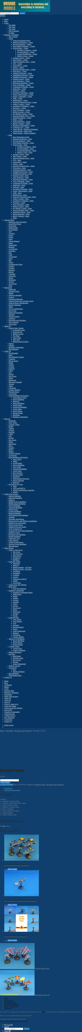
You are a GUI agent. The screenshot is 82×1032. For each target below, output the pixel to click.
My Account (8, 968)
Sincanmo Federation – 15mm (23, 93)
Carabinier (16, 571)
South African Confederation (18, 303)
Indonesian (12, 380)
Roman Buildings (14, 536)
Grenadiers (16, 573)
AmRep (11, 365)
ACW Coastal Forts (15, 529)
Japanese (12, 315)
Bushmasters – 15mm (20, 100)
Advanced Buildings (20, 407)
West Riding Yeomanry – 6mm (23, 143)
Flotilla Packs (13, 228)
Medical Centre (18, 334)
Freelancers (17, 558)
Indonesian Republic (16, 313)
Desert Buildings (18, 399)
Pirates (11, 278)
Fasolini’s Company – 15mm (27, 50)
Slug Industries (14, 673)
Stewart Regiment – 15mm (22, 44)
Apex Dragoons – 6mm (21, 178)
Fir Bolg (11, 33)
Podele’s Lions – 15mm (25, 56)
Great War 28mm (14, 562)
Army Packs (13, 423)
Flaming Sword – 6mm (21, 176)
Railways (12, 500)
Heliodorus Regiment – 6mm (23, 179)
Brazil (11, 243)
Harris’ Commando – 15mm (22, 96)
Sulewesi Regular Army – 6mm (23, 158)
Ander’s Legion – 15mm (21, 104)
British (11, 293)
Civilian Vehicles (14, 390)
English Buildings (15, 496)
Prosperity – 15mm (19, 108)
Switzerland (13, 257)
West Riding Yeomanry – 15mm (24, 46)
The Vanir (12, 27)
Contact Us (8, 677)
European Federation (16, 299)
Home (6, 19)
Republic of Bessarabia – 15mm (24, 125)
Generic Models (18, 637)
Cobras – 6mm (18, 164)
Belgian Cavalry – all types (22, 569)
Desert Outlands (18, 480)
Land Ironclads (14, 617)
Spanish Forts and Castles (17, 527)
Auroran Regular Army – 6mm (23, 210)
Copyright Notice (10, 970)
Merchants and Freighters (17, 320)
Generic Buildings (19, 650)
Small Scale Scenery (11, 494)
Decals (15, 616)
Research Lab (17, 332)
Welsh (11, 307)
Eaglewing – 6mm (19, 185)
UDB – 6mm (17, 193)
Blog (6, 21)
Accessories (13, 284)
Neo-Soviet (12, 311)
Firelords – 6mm (18, 187)
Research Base (18, 413)
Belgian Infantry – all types (22, 567)
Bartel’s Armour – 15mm (21, 123)
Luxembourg (13, 249)
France (11, 235)
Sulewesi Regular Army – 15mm (24, 62)
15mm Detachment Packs (21, 40)
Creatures (12, 359)
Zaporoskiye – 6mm (20, 162)
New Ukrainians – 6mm (21, 205)
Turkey (11, 262)
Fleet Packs (12, 226)
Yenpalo (11, 384)
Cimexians (12, 388)
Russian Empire (18, 627)
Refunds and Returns (11, 972)
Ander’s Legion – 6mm (21, 199)
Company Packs (14, 425)
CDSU (11, 370)
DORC (15, 461)
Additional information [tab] (12, 758)
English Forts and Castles (17, 523)
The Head (16, 336)
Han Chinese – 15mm (20, 60)
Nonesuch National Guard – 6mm (24, 197)
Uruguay (12, 268)
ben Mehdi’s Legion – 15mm (23, 114)
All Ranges (8, 685)
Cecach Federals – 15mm (25, 52)
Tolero (11, 386)
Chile (10, 255)
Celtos (6, 23)
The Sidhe (12, 25)
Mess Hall (16, 340)
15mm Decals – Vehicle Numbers (24, 133)
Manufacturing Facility (21, 342)
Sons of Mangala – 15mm (21, 85)
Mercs (11, 446)
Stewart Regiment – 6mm (21, 141)
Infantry (11, 452)
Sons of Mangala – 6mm (21, 181)
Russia (11, 237)
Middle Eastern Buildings (17, 502)
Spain (10, 259)
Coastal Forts (17, 648)
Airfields (12, 517)
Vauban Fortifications (16, 542)
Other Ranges (9, 548)
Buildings (16, 560)
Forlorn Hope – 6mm (20, 145)
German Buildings (15, 511)
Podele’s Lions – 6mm (24, 152)
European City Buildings (17, 535)
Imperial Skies (9, 220)
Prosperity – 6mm (19, 203)
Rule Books (17, 656)
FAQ (6, 967)
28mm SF (7, 326)
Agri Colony (17, 459)
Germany (12, 233)
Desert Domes (18, 411)
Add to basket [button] (12, 837)
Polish (11, 378)
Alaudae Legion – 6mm (21, 154)
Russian (15, 662)
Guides (15, 581)
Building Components (16, 347)
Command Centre (19, 330)
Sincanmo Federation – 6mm (23, 189)
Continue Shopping (6, 753)
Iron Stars (12, 654)
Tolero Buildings (18, 403)
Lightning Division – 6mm (22, 170)
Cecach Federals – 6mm (25, 149)
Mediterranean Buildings (17, 504)
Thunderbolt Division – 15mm (23, 75)
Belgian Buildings (15, 513)
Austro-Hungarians (19, 664)
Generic (11, 282)
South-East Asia (14, 538)
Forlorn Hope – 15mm (20, 48)
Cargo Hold (17, 338)
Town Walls (17, 467)
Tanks (15, 486)
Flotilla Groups (18, 658)
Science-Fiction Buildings (17, 544)
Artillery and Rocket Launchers (23, 490)
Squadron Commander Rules (23, 592)
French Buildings (14, 506)
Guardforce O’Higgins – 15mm (23, 106)
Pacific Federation (15, 305)
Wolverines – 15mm (20, 71)
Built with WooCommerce (19, 989)
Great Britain (13, 230)
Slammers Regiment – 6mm (22, 139)
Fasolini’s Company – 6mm (26, 147)
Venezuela (12, 276)
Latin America (13, 540)
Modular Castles (14, 533)
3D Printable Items (15, 675)
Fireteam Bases (14, 392)
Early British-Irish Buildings (18, 515)
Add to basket (5, 750)
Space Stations (14, 322)
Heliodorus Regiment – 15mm (23, 83)
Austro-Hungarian (19, 631)
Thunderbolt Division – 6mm (23, 172)
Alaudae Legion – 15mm (21, 58)
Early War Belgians (19, 589)
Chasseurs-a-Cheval (19, 579)
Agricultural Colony (20, 397)
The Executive (18, 554)
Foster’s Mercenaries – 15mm (23, 95)
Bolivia (11, 272)
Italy (10, 260)
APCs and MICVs (19, 488)
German (11, 297)
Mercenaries (17, 556)
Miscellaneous (13, 349)
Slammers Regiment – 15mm (23, 42)
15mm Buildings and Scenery (19, 396)
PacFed (11, 374)
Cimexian (12, 318)
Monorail (16, 401)
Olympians (16, 635)
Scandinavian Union (15, 264)
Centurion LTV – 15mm (21, 127)
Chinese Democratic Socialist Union (21, 301)
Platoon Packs (13, 361)
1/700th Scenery (14, 646)
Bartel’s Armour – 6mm (21, 216)
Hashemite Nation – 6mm (21, 212)
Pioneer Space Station (16, 328)
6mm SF (7, 419)
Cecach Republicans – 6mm (26, 150)
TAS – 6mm (17, 160)
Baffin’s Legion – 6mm (21, 206)
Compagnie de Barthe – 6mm (23, 183)
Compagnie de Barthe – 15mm (23, 87)
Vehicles (11, 345)
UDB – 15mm (18, 98)
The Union (16, 552)
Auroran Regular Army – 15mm (24, 116)
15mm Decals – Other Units (22, 131)
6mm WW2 (13, 587)
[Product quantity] (9, 748)
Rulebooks (12, 289)
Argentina (12, 251)
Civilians (16, 575)
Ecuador (11, 266)
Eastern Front (13, 509)
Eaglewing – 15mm (19, 89)
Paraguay (12, 270)
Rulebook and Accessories (18, 222)
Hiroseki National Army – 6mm (24, 166)
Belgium (11, 247)
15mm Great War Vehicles (17, 585)
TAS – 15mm (17, 64)
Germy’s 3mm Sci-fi (16, 550)
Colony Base (17, 409)
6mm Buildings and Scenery (18, 457)
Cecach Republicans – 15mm (27, 54)
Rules (10, 355)
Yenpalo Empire (14, 316)
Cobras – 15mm (18, 68)
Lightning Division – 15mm (22, 73)
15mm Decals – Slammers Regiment (25, 129)
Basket (6, 687)
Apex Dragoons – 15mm (21, 81)
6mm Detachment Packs (21, 137)
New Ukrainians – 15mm (21, 110)
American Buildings (15, 507)
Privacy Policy (5, 989)
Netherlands (13, 245)
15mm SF (7, 351)
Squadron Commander (16, 590)
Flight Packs (17, 594)
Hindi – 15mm (18, 120)
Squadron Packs (14, 291)
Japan (10, 239)
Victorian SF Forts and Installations (21, 531)
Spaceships (8, 288)
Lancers (15, 577)
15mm (11, 39)
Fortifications (17, 405)
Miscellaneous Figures (16, 357)
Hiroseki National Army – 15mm (24, 69)
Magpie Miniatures (15, 652)
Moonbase (16, 415)
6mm (10, 135)
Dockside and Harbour (16, 519)
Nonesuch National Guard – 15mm (25, 102)
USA (10, 232)
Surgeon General (14, 666)
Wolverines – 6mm (19, 168)
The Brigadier (13, 353)
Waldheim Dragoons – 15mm (23, 77)
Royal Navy (17, 660)
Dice (14, 670)
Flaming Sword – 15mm (21, 79)
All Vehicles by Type (16, 484)
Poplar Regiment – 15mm (21, 122)
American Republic (15, 295)
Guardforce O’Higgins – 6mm (23, 201)
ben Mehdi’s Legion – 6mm (22, 208)
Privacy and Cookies (11, 974)
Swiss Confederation (16, 309)
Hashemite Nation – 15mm (22, 118)
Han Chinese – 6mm (20, 156)
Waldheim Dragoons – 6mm (22, 174)
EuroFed (11, 369)
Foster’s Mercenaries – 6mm (22, 191)
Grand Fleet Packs (15, 224)
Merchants (12, 280)
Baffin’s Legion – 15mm (21, 112)
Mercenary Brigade (15, 382)
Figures (11, 343)
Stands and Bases (19, 672)
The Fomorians (14, 31)
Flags (10, 286)
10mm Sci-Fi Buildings (17, 639)
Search (22, 13)
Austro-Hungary (14, 241)
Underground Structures (21, 479)
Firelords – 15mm (19, 91)
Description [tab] (8, 756)
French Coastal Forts (16, 525)
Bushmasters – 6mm (20, 195)
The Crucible (13, 37)
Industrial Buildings (15, 498)
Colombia (12, 274)
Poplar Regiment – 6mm (21, 214)
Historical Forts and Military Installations (23, 521)
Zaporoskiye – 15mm (20, 66)
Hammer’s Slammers (11, 35)
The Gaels (12, 29)
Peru (10, 253)
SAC (10, 372)
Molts (15, 218)
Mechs (11, 450)
